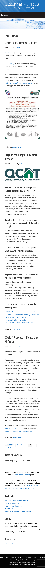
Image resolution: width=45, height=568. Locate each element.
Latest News (16, 147)
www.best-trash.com (12, 428)
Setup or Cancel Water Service (16, 500)
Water (20, 557)
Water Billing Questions (13, 506)
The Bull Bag (9, 64)
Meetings (13, 557)
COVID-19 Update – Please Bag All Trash (21, 339)
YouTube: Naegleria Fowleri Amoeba (19, 323)
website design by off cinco (18, 564)
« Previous (10, 445)
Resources (31, 557)
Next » (8, 447)
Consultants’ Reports (22, 475)
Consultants (40, 557)
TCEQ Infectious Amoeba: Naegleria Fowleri (22, 312)
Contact (12, 560)
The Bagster (9, 53)
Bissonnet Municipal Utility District (22, 6)
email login (31, 564)
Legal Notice (20, 560)
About (7, 557)
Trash (25, 557)
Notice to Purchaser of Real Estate (18, 511)
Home (2, 557)
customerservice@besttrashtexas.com (19, 83)
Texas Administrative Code (16, 320)
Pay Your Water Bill (12, 503)
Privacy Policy (30, 560)
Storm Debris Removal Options (21, 42)
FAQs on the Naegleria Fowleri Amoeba (21, 157)
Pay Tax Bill (9, 509)
